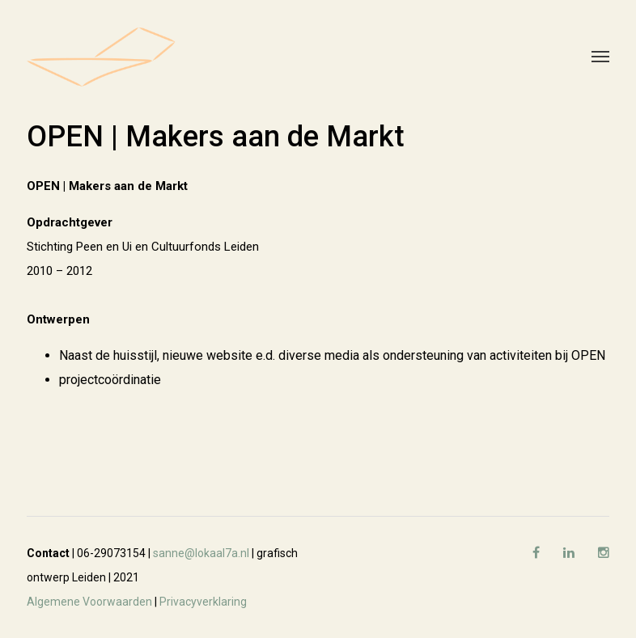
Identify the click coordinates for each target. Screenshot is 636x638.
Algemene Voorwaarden (89, 601)
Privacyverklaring (203, 601)
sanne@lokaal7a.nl (201, 553)
